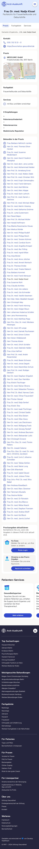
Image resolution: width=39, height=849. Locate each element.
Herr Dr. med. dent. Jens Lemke (20, 164)
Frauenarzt (5, 720)
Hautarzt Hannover (8, 657)
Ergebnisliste (14, 32)
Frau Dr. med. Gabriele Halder (19, 348)
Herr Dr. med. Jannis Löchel (18, 518)
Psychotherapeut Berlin (10, 654)
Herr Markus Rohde (15, 229)
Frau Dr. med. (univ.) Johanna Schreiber (19, 458)
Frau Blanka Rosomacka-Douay (20, 226)
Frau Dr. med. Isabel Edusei (18, 473)
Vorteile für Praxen (8, 756)
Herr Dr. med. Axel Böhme (17, 187)
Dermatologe (6, 726)
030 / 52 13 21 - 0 (14, 42)
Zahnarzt (5, 714)
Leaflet (21, 78)
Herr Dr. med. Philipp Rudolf (18, 233)
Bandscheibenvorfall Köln (10, 685)
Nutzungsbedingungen (9, 826)
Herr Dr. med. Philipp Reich (18, 236)
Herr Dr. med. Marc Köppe (17, 190)
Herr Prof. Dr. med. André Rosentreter (17, 355)
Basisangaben (6, 762)
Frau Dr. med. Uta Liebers (17, 289)
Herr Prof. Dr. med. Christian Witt (20, 177)
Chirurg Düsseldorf (8, 660)
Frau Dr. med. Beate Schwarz (19, 360)
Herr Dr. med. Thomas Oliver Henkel (18, 147)
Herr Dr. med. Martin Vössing (19, 206)
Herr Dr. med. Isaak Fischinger (19, 409)
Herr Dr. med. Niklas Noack (18, 505)
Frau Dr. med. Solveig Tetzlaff (19, 429)
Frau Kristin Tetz (13, 406)
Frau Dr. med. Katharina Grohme (20, 209)
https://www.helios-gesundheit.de (20, 46)
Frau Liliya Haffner (14, 351)
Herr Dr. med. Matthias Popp (18, 319)
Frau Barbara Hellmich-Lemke (19, 143)
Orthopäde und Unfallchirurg (12, 723)
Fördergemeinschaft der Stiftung (13, 803)
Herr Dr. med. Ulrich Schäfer (18, 344)
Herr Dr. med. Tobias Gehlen (18, 463)
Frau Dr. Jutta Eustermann (17, 213)
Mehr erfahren (18, 615)
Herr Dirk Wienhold (15, 470)
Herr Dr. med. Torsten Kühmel (19, 239)
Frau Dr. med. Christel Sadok (18, 412)
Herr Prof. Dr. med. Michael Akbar (20, 203)
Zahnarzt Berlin (7, 648)
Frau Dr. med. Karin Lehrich (18, 194)
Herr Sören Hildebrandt (16, 338)
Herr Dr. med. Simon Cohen (18, 335)
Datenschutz (6, 823)
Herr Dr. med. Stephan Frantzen (20, 508)
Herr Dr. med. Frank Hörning (18, 306)
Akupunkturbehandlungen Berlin (13, 679)
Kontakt (4, 809)
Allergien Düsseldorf (9, 688)
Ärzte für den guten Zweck (11, 771)
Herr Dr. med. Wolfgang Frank (19, 426)
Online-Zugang (7, 765)
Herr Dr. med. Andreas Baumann (20, 432)
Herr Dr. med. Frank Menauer (19, 276)
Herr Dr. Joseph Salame (16, 448)
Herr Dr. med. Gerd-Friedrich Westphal (19, 159)
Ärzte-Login (23, 550)
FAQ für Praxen (7, 759)
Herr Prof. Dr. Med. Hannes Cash (20, 392)
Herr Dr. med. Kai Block (16, 515)
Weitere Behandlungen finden (12, 697)
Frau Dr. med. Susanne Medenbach (16, 153)
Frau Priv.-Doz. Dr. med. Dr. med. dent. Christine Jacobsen (20, 452)
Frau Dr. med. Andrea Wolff (18, 512)
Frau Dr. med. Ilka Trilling (17, 249)
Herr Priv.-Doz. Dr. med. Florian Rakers (19, 443)
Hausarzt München (8, 645)
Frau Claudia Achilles (15, 286)
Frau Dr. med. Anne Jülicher (18, 259)
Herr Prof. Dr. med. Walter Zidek (20, 174)
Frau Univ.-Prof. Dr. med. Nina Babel (19, 480)
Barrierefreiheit (7, 829)
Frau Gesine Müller (15, 495)
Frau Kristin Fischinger (16, 383)
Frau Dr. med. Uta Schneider (18, 292)
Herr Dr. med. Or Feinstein (17, 499)
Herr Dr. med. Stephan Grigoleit (20, 376)
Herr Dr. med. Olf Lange (16, 328)
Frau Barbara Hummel (16, 272)
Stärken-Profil (6, 768)
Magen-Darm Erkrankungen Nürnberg (15, 676)
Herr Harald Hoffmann (16, 223)
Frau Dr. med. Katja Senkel (18, 402)
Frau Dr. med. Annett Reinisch (19, 262)
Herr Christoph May (15, 302)
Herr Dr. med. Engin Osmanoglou (20, 180)
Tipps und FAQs (7, 743)
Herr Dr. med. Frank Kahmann (19, 184)
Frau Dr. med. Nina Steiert (17, 416)
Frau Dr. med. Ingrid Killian (17, 253)
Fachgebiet (16, 26)
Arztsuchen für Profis (9, 790)
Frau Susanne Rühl (14, 282)
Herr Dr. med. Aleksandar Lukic (19, 436)
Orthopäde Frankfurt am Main (12, 663)
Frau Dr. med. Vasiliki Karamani (19, 296)
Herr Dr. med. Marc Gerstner (18, 489)
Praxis (5, 26)
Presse (4, 806)
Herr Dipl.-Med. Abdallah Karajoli (20, 299)
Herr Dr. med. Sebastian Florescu (20, 389)
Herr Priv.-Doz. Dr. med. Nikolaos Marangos (20, 323)
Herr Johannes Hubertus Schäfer (20, 312)
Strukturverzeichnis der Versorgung (14, 782)
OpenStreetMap (30, 78)
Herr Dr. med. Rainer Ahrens (18, 386)
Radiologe (5, 708)
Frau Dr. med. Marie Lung (17, 466)
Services (27, 26)
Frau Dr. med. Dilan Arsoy (17, 419)
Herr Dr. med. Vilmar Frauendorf (20, 396)
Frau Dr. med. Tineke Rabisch (19, 269)
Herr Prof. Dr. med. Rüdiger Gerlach (18, 371)
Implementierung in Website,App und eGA (12, 786)
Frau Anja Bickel (13, 256)
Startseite (5, 32)
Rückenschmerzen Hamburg (11, 694)
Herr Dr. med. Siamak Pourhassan (20, 331)
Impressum (5, 820)
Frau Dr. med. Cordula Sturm (18, 243)
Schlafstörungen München (11, 682)
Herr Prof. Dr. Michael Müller (18, 219)
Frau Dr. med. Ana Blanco (17, 502)
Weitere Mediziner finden (10, 666)
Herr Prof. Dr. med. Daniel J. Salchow (18, 198)
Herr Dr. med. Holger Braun (18, 309)
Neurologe (5, 711)
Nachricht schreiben (23, 568)
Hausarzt (5, 717)
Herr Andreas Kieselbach (17, 485)
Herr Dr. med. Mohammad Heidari (20, 167)
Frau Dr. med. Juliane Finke (18, 476)
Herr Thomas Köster (15, 341)
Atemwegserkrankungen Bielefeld (13, 691)
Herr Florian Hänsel (15, 399)
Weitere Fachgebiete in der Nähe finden (16, 729)
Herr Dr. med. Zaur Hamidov (18, 379)
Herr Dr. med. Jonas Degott (18, 364)
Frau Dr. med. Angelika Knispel (19, 246)
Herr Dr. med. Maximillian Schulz (20, 367)
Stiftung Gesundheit (9, 800)
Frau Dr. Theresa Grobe (16, 266)
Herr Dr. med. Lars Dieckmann (19, 422)
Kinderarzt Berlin (7, 651)
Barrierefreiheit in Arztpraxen (12, 746)
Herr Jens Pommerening (17, 315)
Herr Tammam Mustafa (16, 492)
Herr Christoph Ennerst (16, 439)
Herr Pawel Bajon (14, 216)
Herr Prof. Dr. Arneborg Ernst (18, 170)
